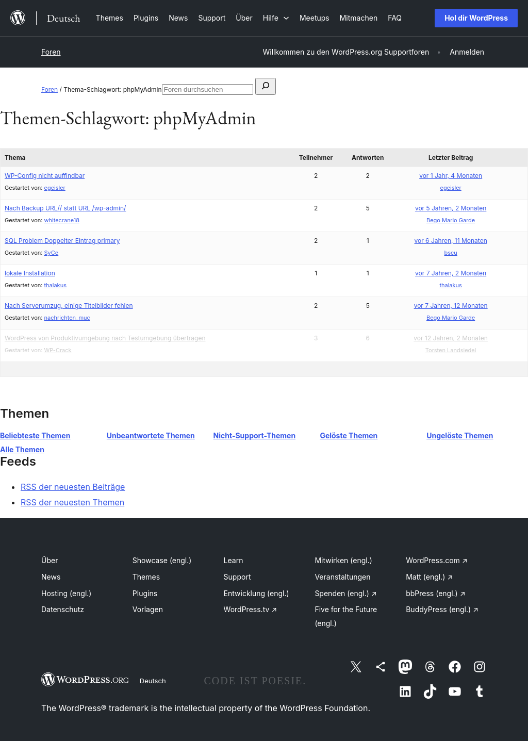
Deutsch (153, 681)
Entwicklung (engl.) (256, 593)
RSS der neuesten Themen (72, 502)
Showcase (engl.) (162, 560)
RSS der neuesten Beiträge (73, 487)
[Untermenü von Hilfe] (276, 18)
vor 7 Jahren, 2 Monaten (450, 273)
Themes (146, 576)
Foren (51, 51)
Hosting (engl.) (66, 593)
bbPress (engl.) (435, 593)
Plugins (145, 593)
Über (49, 560)
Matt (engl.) (429, 576)
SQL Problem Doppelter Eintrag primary (62, 240)
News (50, 576)
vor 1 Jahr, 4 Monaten (450, 175)
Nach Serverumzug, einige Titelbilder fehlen (69, 305)
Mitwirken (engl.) (343, 560)
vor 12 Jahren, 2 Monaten (451, 338)
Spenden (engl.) (345, 593)
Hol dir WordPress (476, 17)
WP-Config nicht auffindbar (45, 175)
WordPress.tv (250, 609)
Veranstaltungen (342, 576)
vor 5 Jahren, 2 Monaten (450, 208)
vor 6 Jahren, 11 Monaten (451, 240)
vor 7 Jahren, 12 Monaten (451, 305)
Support (237, 576)
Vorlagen (148, 609)
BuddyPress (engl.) (442, 609)
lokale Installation (30, 273)
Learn (233, 560)
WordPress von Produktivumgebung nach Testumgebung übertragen (105, 338)
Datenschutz (62, 609)
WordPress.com (437, 560)
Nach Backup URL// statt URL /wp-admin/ (65, 208)
